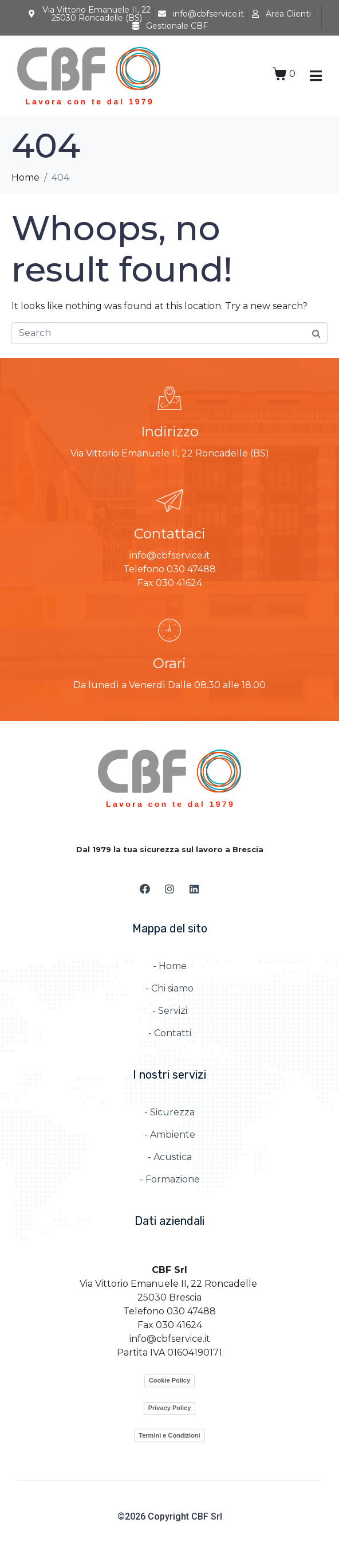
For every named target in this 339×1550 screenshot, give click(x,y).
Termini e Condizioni (169, 1435)
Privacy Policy (169, 1407)
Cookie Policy (169, 1380)
